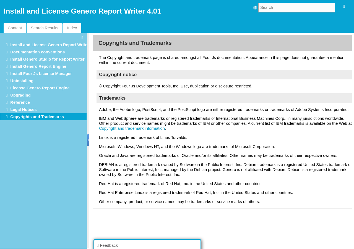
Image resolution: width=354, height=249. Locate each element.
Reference (20, 102)
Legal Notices (23, 109)
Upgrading (20, 95)
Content (15, 28)
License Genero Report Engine (39, 88)
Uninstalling (21, 81)
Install (47, 59)
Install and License (71, 45)
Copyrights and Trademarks (37, 117)
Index (72, 28)
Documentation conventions (37, 52)
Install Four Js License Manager (41, 73)
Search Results (44, 28)
